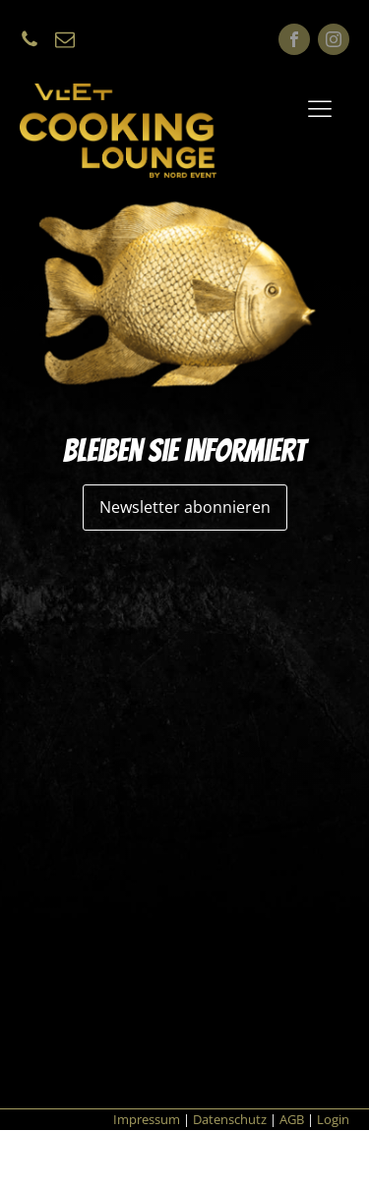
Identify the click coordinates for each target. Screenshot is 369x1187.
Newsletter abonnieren (185, 507)
